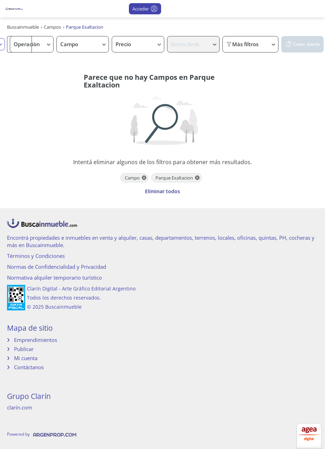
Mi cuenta (25, 358)
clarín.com (19, 407)
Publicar (24, 348)
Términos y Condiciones (36, 255)
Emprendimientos (35, 339)
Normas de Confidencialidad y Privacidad (56, 266)
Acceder (145, 8)
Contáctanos (29, 367)
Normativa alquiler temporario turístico (54, 277)
